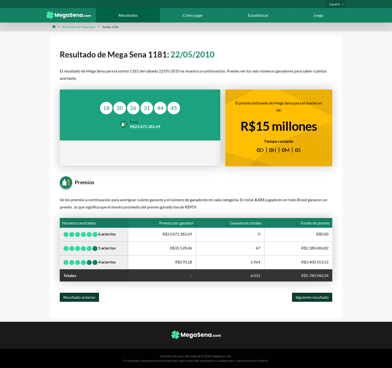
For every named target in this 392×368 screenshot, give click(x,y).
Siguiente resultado (312, 297)
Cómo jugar (193, 15)
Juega (318, 15)
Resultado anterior (79, 297)
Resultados (128, 15)
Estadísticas (258, 15)
